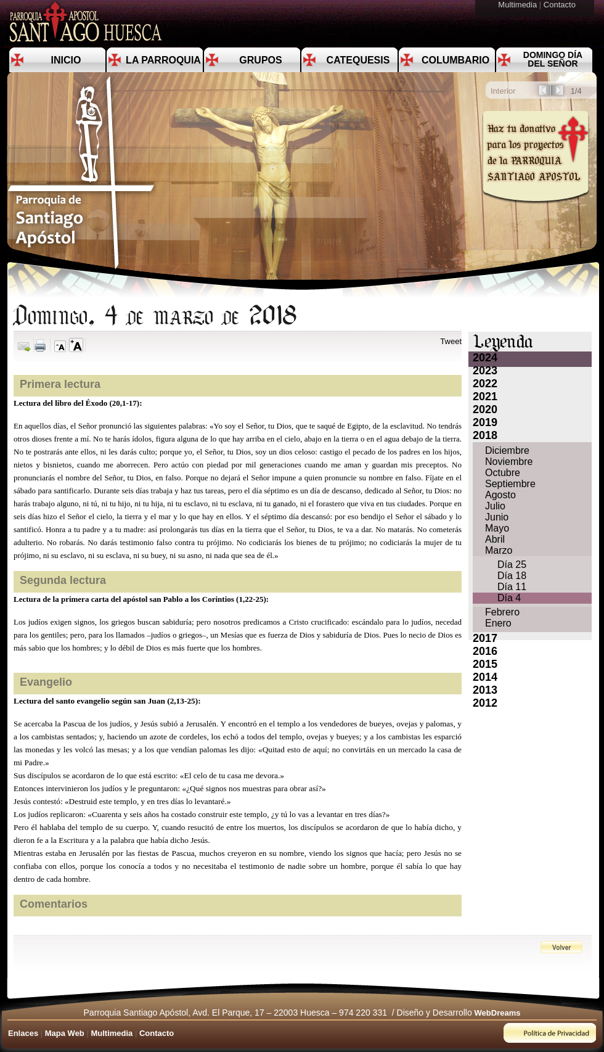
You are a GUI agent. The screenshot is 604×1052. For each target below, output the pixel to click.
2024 (485, 357)
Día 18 (511, 575)
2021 (485, 396)
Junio (496, 517)
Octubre (502, 472)
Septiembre (510, 484)
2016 (485, 651)
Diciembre (507, 450)
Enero (498, 623)
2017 (485, 638)
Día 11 (511, 586)
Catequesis (358, 60)
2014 (485, 677)
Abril (495, 539)
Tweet (451, 341)
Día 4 (509, 598)
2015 (485, 664)
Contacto (561, 4)
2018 (485, 435)
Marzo (498, 550)
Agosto (500, 495)
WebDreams (498, 1012)
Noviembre (509, 461)
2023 (485, 370)
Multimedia (518, 4)
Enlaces (23, 1033)
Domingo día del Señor (552, 59)
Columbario (455, 60)
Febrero (502, 612)
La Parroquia (163, 60)
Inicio (66, 60)
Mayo (497, 528)
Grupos (260, 60)
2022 (485, 383)
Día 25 (511, 564)
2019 (485, 422)
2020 (485, 409)
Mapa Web (64, 1033)
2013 (485, 690)
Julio (495, 506)
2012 (485, 703)
